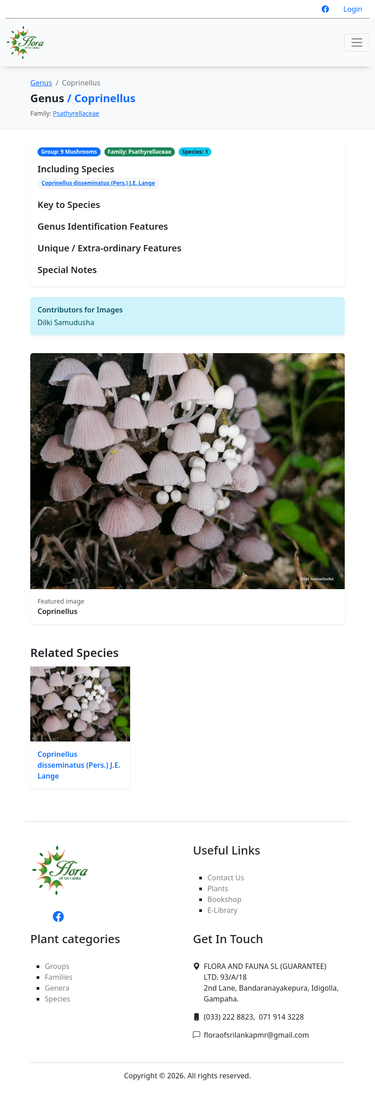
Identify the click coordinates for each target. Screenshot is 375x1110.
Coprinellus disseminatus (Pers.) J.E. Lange (98, 183)
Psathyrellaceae (76, 113)
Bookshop (224, 899)
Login (352, 9)
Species (57, 999)
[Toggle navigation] (357, 42)
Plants (217, 888)
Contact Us (225, 878)
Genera (57, 988)
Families (58, 977)
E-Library (222, 910)
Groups (57, 966)
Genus (41, 83)
